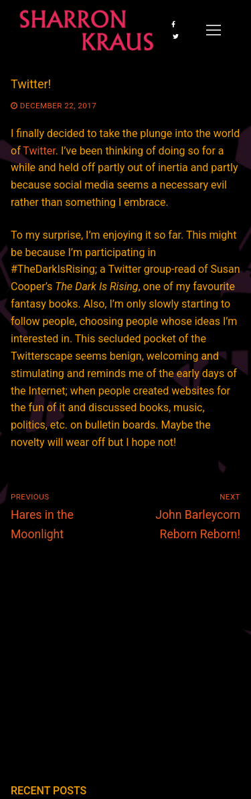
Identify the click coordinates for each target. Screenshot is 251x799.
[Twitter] (175, 36)
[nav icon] (213, 30)
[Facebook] (173, 24)
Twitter (39, 150)
